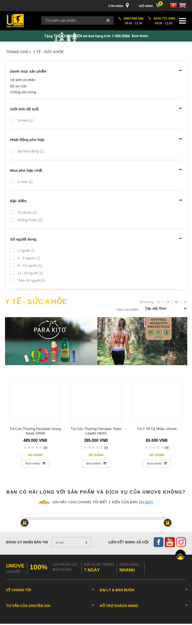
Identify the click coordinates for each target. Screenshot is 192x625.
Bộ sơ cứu (18, 86)
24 (167, 302)
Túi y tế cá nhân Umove (157, 429)
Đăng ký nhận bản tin (27, 542)
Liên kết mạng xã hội (128, 542)
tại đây (146, 502)
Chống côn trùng (23, 92)
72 (185, 302)
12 (159, 302)
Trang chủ (18, 52)
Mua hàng (35, 463)
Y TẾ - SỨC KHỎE (48, 52)
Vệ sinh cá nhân (22, 80)
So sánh (35, 455)
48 (176, 302)
